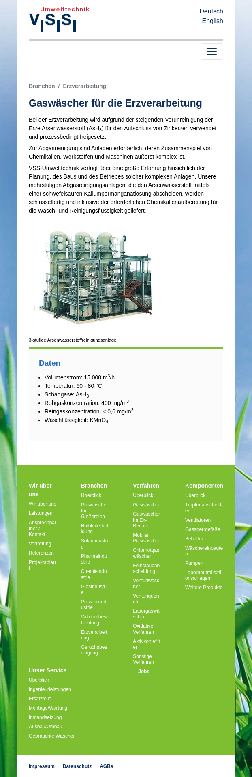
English (212, 20)
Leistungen (41, 513)
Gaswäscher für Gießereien (94, 510)
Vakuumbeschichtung (95, 619)
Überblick (91, 495)
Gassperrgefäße (202, 529)
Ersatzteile (40, 699)
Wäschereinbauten (204, 551)
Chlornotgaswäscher (146, 553)
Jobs (143, 671)
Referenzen (41, 553)
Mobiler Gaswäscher (146, 538)
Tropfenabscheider (203, 507)
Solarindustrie (94, 543)
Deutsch (211, 11)
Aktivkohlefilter (146, 644)
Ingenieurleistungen (50, 689)
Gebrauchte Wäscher (52, 736)
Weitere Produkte (204, 587)
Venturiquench (146, 599)
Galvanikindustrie (94, 604)
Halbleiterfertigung (95, 528)
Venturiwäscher (146, 583)
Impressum (42, 766)
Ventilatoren (198, 520)
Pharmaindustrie (94, 559)
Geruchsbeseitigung (94, 650)
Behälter (194, 539)
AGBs (106, 766)
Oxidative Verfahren (143, 629)
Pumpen (194, 563)
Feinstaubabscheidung (146, 568)
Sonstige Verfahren (143, 659)
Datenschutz (77, 766)
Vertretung (40, 544)
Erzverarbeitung (94, 635)
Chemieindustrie (94, 574)
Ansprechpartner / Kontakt (42, 528)
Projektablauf (42, 565)
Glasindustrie (94, 589)
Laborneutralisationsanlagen (203, 575)
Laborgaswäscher (146, 614)
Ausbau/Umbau (45, 727)
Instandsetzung (45, 717)
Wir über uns (42, 504)
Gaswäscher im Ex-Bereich (146, 520)
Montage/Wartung (48, 708)
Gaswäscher (146, 505)
